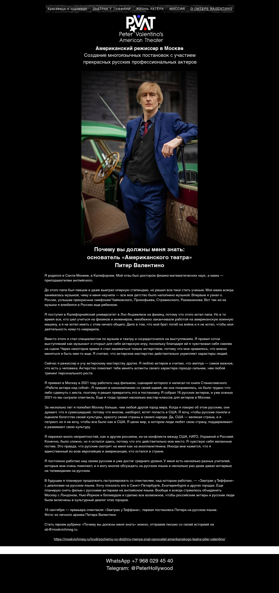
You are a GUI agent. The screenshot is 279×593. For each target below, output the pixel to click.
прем (74, 510)
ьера (82, 510)
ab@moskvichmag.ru (61, 529)
